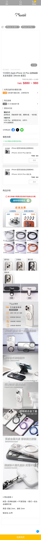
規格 (4, 104)
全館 (4, 93)
